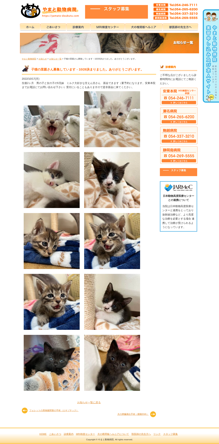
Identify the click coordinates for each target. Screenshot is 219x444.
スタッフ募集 (170, 434)
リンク (157, 434)
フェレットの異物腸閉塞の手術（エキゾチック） (54, 410)
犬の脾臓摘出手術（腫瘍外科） (133, 414)
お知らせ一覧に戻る (89, 402)
